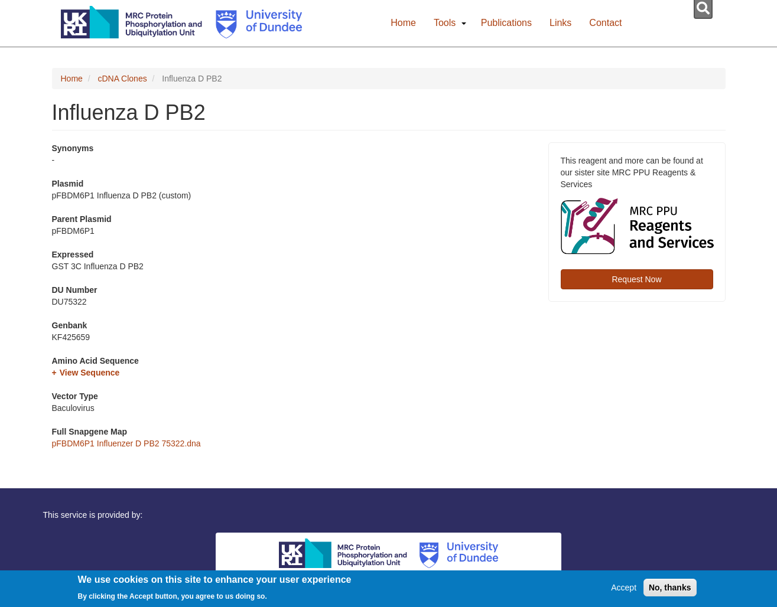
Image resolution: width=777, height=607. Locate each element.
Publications (506, 23)
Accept (623, 590)
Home (403, 23)
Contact (605, 23)
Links (560, 23)
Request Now (636, 279)
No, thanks (670, 590)
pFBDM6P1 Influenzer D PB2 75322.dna (126, 443)
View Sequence (90, 372)
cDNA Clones (122, 78)
